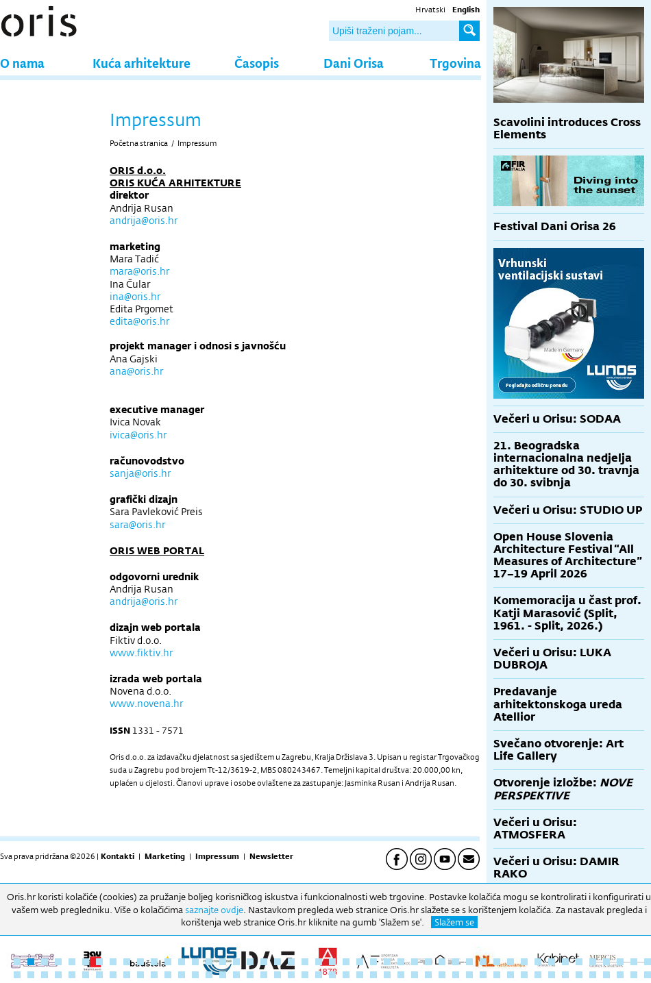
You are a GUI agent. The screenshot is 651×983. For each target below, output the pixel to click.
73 (359, 974)
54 (99, 974)
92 (620, 974)
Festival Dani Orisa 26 (554, 226)
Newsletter (271, 856)
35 (483, 961)
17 (236, 961)
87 (551, 974)
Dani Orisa (353, 62)
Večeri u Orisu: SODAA (557, 419)
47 (647, 961)
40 (551, 961)
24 (332, 961)
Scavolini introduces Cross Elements (567, 128)
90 (592, 974)
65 (250, 974)
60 (181, 974)
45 (620, 961)
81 (469, 974)
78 (428, 974)
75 (387, 974)
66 (263, 974)
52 (72, 974)
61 (195, 974)
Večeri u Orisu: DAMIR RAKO (556, 867)
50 (44, 974)
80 (455, 974)
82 (483, 974)
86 (538, 974)
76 (400, 974)
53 (85, 974)
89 (579, 974)
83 (496, 974)
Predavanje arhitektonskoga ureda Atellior (557, 703)
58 (154, 974)
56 (126, 974)
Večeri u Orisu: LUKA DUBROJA (552, 658)
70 (318, 974)
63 (222, 974)
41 (565, 961)
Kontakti (117, 856)
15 (209, 961)
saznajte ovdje (214, 910)
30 (414, 961)
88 (565, 974)
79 (442, 974)
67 (277, 974)
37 (510, 961)
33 (455, 961)
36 (496, 961)
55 (113, 974)
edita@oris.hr (139, 320)
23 (318, 961)
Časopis (256, 62)
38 (524, 961)
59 (167, 974)
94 (647, 974)
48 (17, 974)
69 (305, 974)
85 (524, 974)
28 (387, 961)
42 (579, 961)
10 (140, 961)
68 (291, 974)
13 (181, 961)
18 (250, 961)
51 (58, 974)
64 (236, 974)
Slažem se (454, 922)
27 (373, 961)
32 (442, 961)
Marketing (165, 856)
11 (154, 961)
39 (538, 961)
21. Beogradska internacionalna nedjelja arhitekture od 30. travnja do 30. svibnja (566, 464)
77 (414, 974)
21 (291, 961)
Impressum (197, 143)
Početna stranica (139, 143)
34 (469, 961)
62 (209, 974)
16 (222, 961)
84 (510, 974)
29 (400, 961)
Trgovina (455, 62)
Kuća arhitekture (142, 62)
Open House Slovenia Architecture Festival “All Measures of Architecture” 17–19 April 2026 (567, 556)
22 (305, 961)
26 (359, 961)
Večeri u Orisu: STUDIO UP (567, 510)
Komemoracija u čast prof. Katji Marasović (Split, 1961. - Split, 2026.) (567, 612)
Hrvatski (430, 9)
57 (140, 974)
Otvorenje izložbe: (562, 788)
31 (428, 961)
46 (633, 961)
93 (633, 974)
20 (277, 961)
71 (332, 974)
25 (346, 961)
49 (30, 974)
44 (606, 961)
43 (592, 961)
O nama (22, 62)
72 (346, 974)
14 (195, 961)
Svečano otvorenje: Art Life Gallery (558, 749)
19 (263, 961)
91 (606, 974)
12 (167, 961)
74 (373, 974)
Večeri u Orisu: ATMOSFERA (535, 828)
